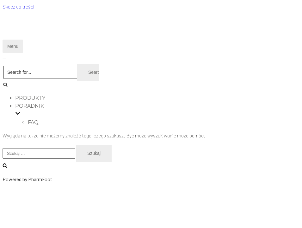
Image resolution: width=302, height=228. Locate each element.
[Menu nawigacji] (13, 46)
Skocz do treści (18, 6)
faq (33, 122)
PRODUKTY (30, 98)
